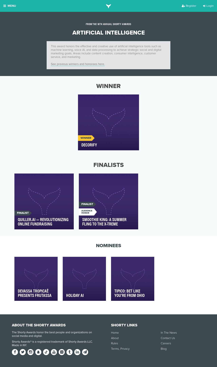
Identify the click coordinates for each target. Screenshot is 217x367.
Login (208, 6)
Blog (164, 349)
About (115, 338)
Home (115, 332)
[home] (108, 6)
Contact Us (168, 338)
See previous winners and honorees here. (78, 64)
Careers (166, 343)
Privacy (125, 349)
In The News (169, 332)
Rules (114, 343)
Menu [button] (9, 6)
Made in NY (19, 345)
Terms (115, 349)
